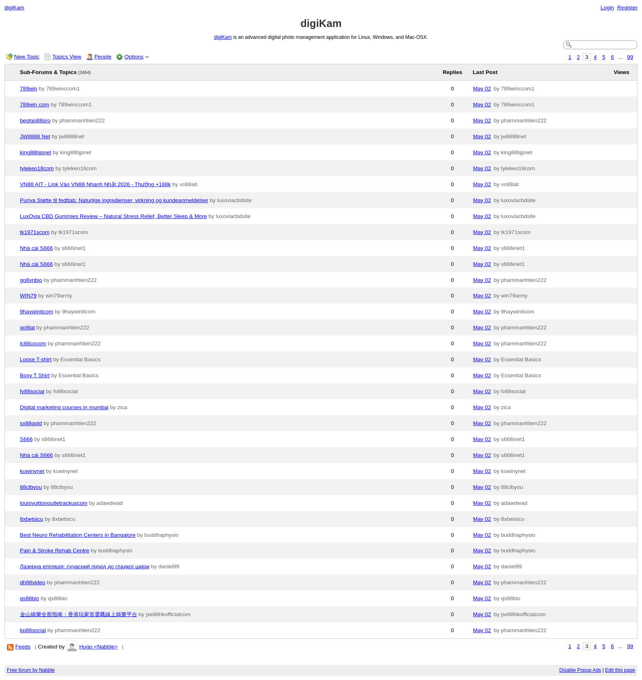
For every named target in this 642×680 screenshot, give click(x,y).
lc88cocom (33, 343)
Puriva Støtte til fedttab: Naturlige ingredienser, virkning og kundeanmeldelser (114, 200)
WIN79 (28, 296)
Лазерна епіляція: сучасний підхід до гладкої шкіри (85, 566)
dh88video (32, 582)
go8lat (27, 327)
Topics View (66, 57)
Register (627, 8)
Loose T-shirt (36, 359)
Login (607, 8)
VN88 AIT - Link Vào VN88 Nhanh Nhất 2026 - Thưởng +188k (95, 184)
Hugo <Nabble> (98, 647)
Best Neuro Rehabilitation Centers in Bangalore (78, 535)
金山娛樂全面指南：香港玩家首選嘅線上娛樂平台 (78, 614)
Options (133, 57)
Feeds (22, 647)
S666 (26, 439)
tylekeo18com (37, 168)
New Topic (27, 57)
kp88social (33, 630)
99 (630, 57)
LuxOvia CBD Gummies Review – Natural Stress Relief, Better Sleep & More (113, 216)
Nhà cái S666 (36, 248)
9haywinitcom (36, 311)
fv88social (32, 391)
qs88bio (29, 598)
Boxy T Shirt (35, 375)
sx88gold (31, 423)
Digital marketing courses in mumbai (64, 407)
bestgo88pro (35, 120)
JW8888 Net (35, 136)
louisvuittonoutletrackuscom (54, 503)
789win (29, 89)
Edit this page (620, 670)
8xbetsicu (31, 519)
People (102, 57)
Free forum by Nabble (31, 670)
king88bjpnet (35, 152)
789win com (35, 104)
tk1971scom (35, 232)
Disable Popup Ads (580, 670)
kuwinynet (32, 471)
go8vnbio (31, 280)
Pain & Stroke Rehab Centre (55, 550)
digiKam (15, 8)
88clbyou (31, 487)
